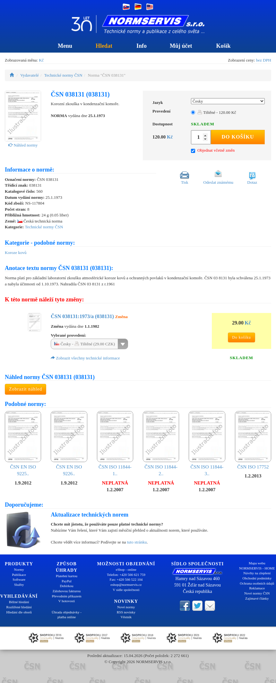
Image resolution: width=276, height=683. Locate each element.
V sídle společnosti (126, 590)
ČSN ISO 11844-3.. (207, 443)
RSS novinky (126, 612)
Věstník (126, 617)
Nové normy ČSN (257, 593)
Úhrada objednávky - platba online (67, 614)
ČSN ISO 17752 (253, 440)
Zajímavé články (257, 598)
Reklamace (257, 588)
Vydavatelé (29, 75)
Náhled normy (23, 145)
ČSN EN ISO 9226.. (69, 443)
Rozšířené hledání (19, 607)
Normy (19, 569)
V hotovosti (66, 601)
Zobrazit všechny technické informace (85, 358)
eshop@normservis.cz (126, 584)
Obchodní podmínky (257, 578)
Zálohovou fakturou (67, 591)
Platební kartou (66, 576)
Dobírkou (66, 586)
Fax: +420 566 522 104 (126, 579)
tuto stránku (137, 542)
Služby (19, 584)
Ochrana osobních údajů (257, 583)
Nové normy (126, 607)
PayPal (67, 581)
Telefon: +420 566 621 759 (126, 575)
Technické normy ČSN (63, 75)
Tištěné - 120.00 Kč (216, 112)
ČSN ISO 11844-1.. (115, 443)
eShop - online (126, 569)
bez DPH (263, 60)
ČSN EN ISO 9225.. (23, 443)
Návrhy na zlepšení (257, 573)
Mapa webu (257, 563)
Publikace (19, 575)
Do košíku (238, 136)
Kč (41, 60)
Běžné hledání (19, 602)
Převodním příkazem (67, 596)
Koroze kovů (16, 252)
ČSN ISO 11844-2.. (161, 443)
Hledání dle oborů (18, 612)
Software (19, 579)
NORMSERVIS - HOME (257, 568)
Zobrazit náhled (25, 389)
